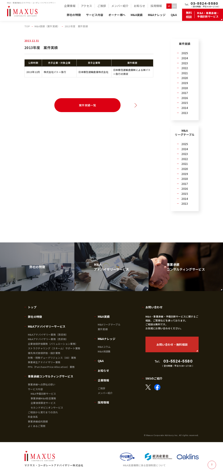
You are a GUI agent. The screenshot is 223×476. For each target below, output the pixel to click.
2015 (184, 103)
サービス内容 (35, 389)
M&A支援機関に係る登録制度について (144, 465)
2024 (184, 58)
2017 (184, 93)
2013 (184, 113)
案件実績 (103, 329)
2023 (184, 63)
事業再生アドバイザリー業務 (44, 362)
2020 (184, 78)
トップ (32, 307)
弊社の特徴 (35, 317)
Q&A (101, 361)
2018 (184, 88)
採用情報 (103, 402)
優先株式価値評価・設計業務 (44, 353)
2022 (184, 68)
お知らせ (103, 370)
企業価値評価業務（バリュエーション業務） (53, 343)
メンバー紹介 (105, 393)
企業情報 (103, 380)
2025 (184, 53)
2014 (184, 108)
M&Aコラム (104, 346)
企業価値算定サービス (43, 403)
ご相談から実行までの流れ (43, 412)
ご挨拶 (101, 388)
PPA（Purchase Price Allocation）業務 (51, 367)
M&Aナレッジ (106, 339)
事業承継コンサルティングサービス (50, 376)
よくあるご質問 (36, 426)
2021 (184, 73)
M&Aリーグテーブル (109, 324)
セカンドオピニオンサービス (47, 407)
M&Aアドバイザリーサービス (46, 326)
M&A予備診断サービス (43, 393)
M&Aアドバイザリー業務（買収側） (48, 334)
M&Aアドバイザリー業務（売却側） (48, 339)
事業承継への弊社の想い (41, 384)
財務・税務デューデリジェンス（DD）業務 (52, 357)
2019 (184, 83)
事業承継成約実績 (38, 421)
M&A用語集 (104, 351)
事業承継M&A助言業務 (43, 398)
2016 (184, 98)
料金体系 (33, 416)
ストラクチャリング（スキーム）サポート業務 (54, 348)
